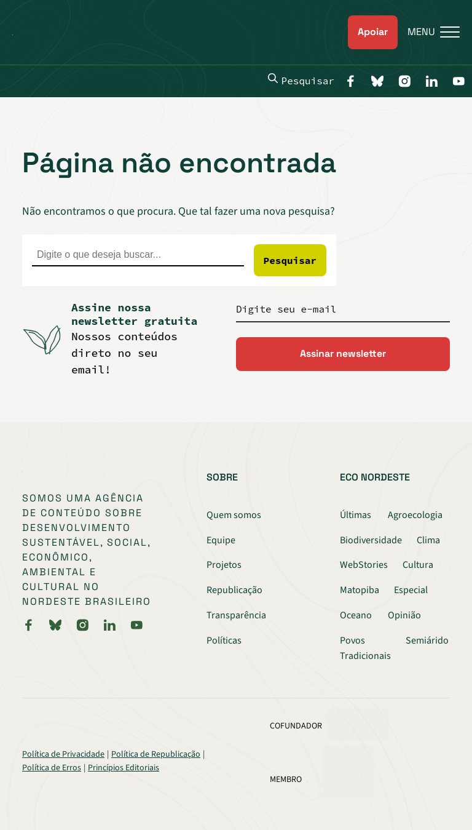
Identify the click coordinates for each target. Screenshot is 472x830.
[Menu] (429, 32)
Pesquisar (301, 80)
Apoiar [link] (373, 31)
